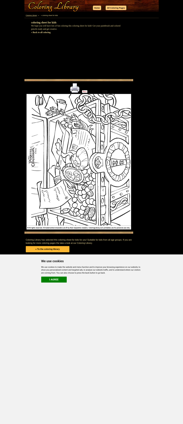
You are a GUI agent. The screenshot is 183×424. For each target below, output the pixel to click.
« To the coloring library (47, 249)
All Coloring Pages (116, 8)
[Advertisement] (91, 57)
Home (97, 8)
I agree (54, 279)
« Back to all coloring (41, 32)
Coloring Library (31, 15)
